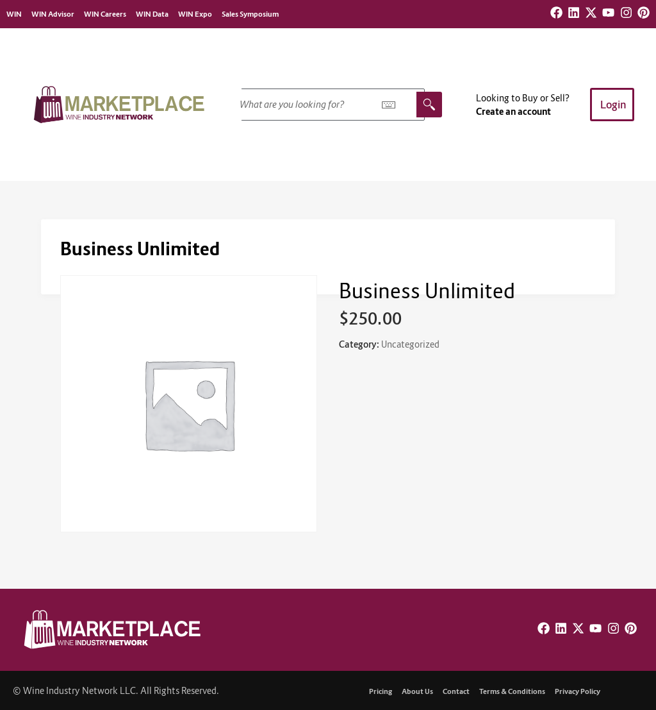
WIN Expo (195, 14)
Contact (456, 691)
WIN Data (152, 14)
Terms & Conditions (512, 691)
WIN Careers (105, 14)
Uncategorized (410, 344)
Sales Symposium (250, 14)
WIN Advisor (52, 14)
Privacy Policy (577, 691)
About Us (417, 691)
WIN (14, 14)
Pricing (380, 691)
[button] (612, 104)
